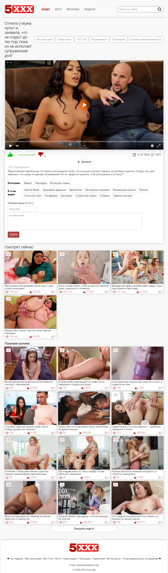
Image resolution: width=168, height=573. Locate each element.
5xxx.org (91, 569)
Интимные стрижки (97, 189)
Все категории (44, 39)
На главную (16, 558)
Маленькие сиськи (124, 189)
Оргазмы (66, 195)
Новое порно (64, 39)
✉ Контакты (114, 558)
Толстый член (32, 195)
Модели (89, 9)
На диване (51, 195)
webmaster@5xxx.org (87, 565)
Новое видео (70, 558)
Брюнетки (76, 189)
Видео (46, 9)
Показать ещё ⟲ (84, 528)
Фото (58, 9)
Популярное (118, 39)
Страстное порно (86, 195)
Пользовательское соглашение (140, 558)
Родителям (99, 558)
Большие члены (60, 183)
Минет (28, 183)
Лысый (143, 189)
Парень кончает (123, 195)
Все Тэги (48, 558)
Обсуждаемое (99, 39)
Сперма (104, 195)
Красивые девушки (54, 189)
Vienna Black (31, 189)
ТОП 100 (81, 39)
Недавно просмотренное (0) (146, 39)
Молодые (41, 183)
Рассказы (73, 9)
